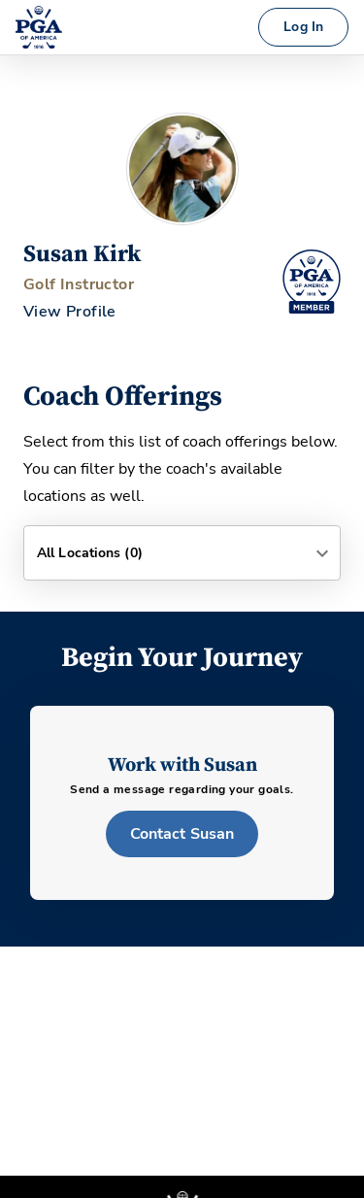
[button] (182, 553)
